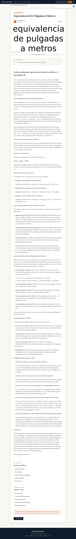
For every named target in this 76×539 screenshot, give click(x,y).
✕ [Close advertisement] (73, 6)
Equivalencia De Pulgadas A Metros (36, 511)
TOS (38, 1)
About (19, 1)
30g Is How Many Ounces (20, 505)
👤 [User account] (73, 2)
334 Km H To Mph (18, 493)
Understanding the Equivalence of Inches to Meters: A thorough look (31, 62)
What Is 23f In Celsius (19, 469)
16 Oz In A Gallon (18, 472)
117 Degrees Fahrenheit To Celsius (22, 502)
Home (16, 1)
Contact (23, 1)
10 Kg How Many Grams (20, 499)
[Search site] (61, 2)
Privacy (34, 1)
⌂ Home (69, 1)
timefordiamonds (7, 2)
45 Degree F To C (18, 481)
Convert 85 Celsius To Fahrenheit (22, 496)
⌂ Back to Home (18, 518)
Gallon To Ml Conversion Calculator (23, 475)
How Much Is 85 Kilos (19, 478)
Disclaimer (29, 1)
